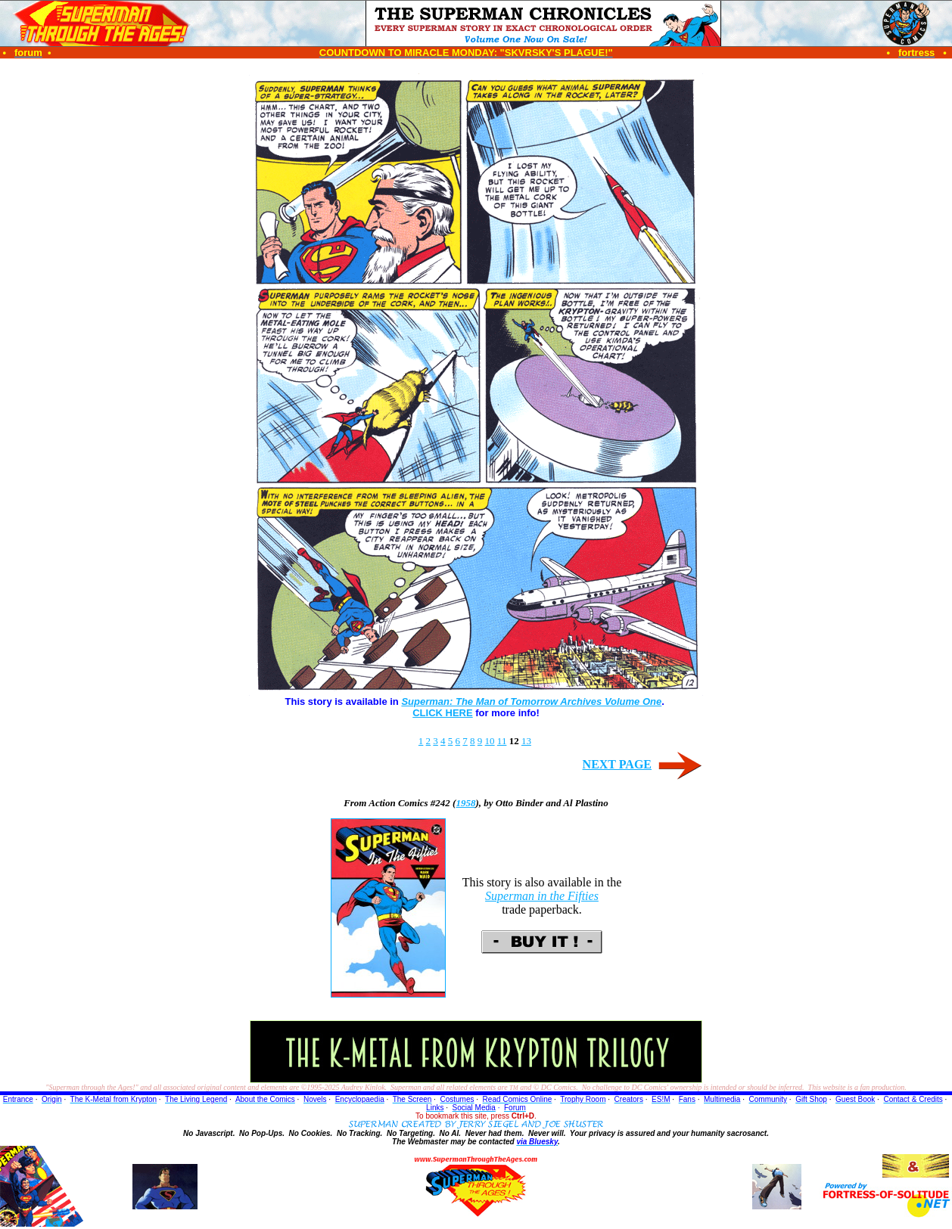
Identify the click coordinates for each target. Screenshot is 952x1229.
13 (526, 740)
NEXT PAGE (617, 764)
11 (502, 740)
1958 (465, 802)
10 (490, 740)
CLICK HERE (442, 712)
